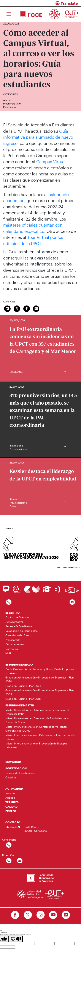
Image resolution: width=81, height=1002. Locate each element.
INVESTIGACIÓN (16, 768)
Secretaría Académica (18, 626)
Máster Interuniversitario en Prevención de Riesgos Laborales (36, 745)
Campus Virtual (50, 161)
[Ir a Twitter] (28, 915)
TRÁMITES (12, 802)
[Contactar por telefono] (8, 602)
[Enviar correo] (36, 308)
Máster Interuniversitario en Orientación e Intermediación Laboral (40, 736)
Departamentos (14, 644)
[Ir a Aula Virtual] (47, 591)
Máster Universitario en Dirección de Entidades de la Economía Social (36, 720)
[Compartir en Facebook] (26, 308)
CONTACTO (12, 822)
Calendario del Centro (18, 635)
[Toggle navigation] (8, 14)
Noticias (10, 793)
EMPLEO (10, 811)
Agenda (10, 797)
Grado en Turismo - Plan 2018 (23, 698)
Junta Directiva (14, 621)
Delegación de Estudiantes (21, 630)
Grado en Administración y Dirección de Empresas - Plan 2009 (39, 692)
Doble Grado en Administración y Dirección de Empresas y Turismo (39, 670)
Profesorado (12, 639)
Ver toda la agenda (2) (68, 567)
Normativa (11, 648)
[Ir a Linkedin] (66, 915)
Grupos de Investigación (20, 772)
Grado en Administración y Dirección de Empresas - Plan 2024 (39, 679)
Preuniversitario (12, 103)
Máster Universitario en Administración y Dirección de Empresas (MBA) (37, 711)
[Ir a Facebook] (15, 915)
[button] (62, 3)
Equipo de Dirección (17, 617)
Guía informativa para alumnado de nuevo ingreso (38, 137)
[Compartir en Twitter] (17, 308)
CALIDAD (11, 806)
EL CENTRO (12, 612)
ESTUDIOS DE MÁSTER (19, 705)
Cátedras (10, 777)
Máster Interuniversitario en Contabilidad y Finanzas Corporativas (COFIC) (36, 728)
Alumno (7, 100)
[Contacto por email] (72, 602)
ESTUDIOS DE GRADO (19, 664)
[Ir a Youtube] (53, 915)
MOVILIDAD (13, 761)
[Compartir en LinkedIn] (7, 308)
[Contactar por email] (19, 861)
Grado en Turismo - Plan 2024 (23, 685)
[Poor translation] (16, 939)
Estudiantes (9, 107)
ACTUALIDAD (14, 788)
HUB (8, 653)
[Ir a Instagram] (40, 915)
